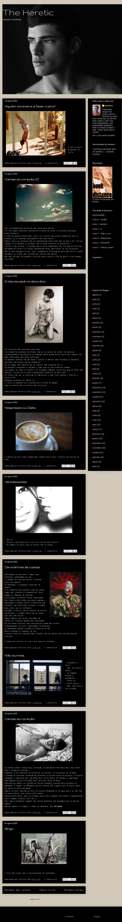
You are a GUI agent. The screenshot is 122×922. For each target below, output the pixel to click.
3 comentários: (52, 551)
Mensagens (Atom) (50, 899)
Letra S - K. (97, 229)
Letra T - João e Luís (101, 233)
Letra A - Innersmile (101, 243)
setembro (96, 346)
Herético (109, 106)
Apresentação (98, 215)
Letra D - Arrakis (99, 219)
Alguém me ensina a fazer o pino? (30, 106)
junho (94, 304)
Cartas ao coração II (22, 179)
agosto (95, 295)
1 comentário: (51, 391)
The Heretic (28, 12)
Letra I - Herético (99, 224)
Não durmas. (14, 655)
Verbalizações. (16, 481)
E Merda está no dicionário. (25, 281)
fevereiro (96, 323)
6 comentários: (52, 163)
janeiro (95, 327)
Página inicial (47, 890)
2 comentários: (51, 265)
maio (94, 309)
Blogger (97, 916)
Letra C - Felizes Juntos (102, 247)
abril (94, 313)
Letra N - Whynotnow (101, 238)
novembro (96, 336)
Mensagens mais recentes (18, 890)
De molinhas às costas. (22, 567)
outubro (95, 341)
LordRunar (69, 916)
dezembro (96, 332)
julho (94, 299)
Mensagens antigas (73, 890)
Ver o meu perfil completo (103, 135)
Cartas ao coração (20, 719)
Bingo (9, 828)
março (95, 318)
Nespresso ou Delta (20, 407)
